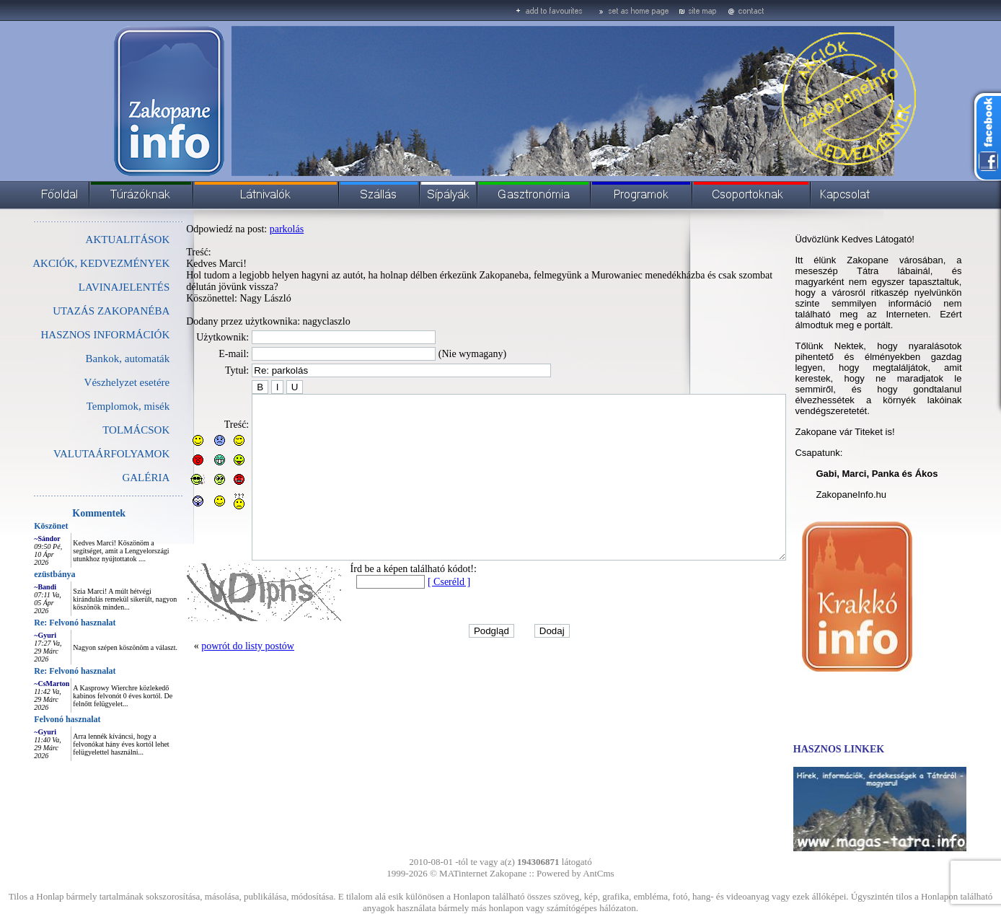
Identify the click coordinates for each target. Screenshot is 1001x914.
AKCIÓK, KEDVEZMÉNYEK (68, 263)
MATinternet (463, 873)
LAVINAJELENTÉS (91, 287)
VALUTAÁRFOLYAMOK (79, 454)
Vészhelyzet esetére (95, 382)
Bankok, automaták (95, 358)
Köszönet (18, 526)
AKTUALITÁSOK (95, 239)
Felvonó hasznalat (34, 719)
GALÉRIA (113, 477)
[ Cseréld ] (416, 614)
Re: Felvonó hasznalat (42, 623)
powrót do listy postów (215, 678)
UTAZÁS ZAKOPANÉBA (78, 311)
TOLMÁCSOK (103, 430)
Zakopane (508, 873)
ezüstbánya (22, 574)
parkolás (254, 229)
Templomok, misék (96, 406)
